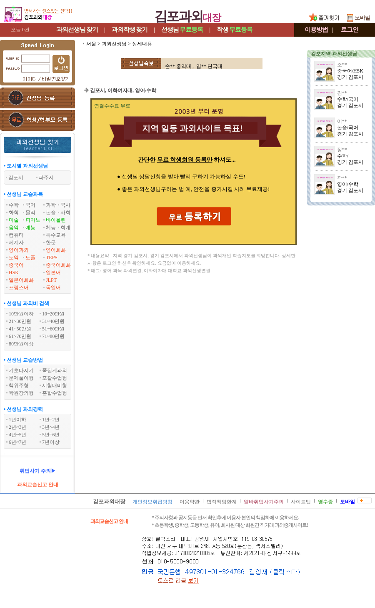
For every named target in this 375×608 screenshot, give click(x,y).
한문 (51, 242)
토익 (14, 257)
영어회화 (56, 250)
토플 (30, 257)
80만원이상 (21, 344)
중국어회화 (58, 265)
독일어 (53, 287)
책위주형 (19, 385)
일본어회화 (21, 280)
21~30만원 (20, 321)
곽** (342, 178)
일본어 (53, 272)
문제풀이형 (21, 378)
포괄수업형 (54, 378)
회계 (65, 227)
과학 (51, 205)
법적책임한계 (222, 502)
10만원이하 (21, 314)
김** (342, 93)
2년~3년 (18, 427)
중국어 (16, 265)
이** (342, 121)
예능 (30, 227)
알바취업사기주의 (264, 502)
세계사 (16, 242)
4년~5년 (18, 435)
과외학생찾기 (130, 29)
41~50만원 (20, 329)
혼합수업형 (54, 393)
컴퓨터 (16, 235)
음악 (14, 227)
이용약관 (190, 502)
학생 (234, 29)
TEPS (52, 257)
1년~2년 (51, 420)
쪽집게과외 (54, 370)
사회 (65, 212)
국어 (30, 205)
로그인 (349, 29)
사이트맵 (301, 502)
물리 (30, 212)
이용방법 (316, 29)
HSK (14, 272)
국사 (65, 205)
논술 (51, 212)
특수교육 (56, 235)
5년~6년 (51, 435)
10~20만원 (53, 314)
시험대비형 (54, 385)
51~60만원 (53, 329)
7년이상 (51, 442)
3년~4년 (51, 427)
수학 (14, 205)
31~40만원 (53, 321)
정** (342, 150)
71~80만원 (53, 336)
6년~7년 (18, 442)
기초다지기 (21, 370)
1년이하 (17, 420)
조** (342, 65)
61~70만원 (20, 336)
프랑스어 (19, 287)
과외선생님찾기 (77, 29)
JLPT (51, 280)
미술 (14, 220)
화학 (14, 212)
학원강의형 (21, 393)
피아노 (32, 220)
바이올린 (56, 220)
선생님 (182, 29)
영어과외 (19, 250)
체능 (51, 227)
